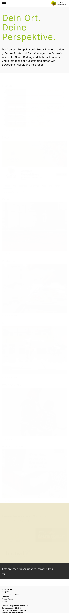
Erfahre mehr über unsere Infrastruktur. (28, 569)
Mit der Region (7, 599)
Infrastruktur (7, 589)
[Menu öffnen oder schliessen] (4, 3)
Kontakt (5, 601)
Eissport (5, 592)
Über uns (5, 597)
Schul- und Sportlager (10, 594)
